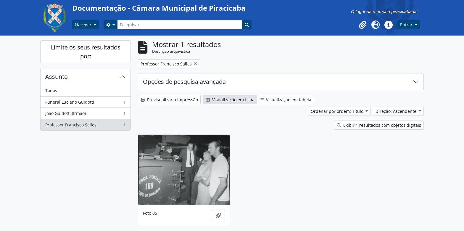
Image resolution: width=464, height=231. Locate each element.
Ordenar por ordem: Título (338, 111)
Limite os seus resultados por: (85, 51)
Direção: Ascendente (397, 111)
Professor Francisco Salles (85, 126)
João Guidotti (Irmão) (85, 114)
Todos (51, 90)
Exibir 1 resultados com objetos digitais (379, 125)
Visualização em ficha (230, 99)
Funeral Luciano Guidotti (85, 103)
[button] (362, 24)
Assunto (56, 77)
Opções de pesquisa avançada (184, 82)
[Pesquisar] (179, 24)
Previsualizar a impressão (169, 99)
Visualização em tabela (285, 99)
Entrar (407, 25)
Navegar (84, 25)
